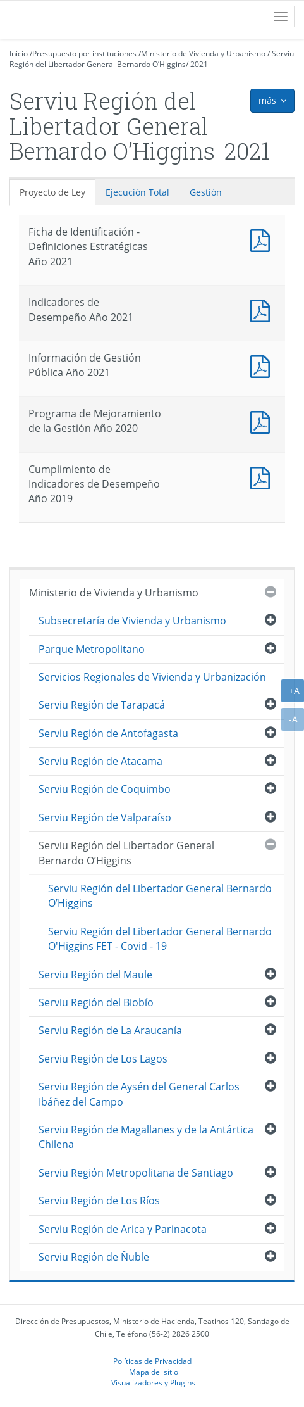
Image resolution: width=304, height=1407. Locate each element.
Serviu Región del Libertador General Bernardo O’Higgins (151, 59)
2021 (199, 64)
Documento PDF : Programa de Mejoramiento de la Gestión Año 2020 (263, 421)
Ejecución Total (137, 192)
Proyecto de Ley (52, 192)
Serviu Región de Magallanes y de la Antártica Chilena (146, 1137)
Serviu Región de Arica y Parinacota (123, 1229)
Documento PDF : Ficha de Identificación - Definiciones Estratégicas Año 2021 (263, 239)
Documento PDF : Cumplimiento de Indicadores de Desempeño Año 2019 (263, 476)
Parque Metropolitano (92, 649)
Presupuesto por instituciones (84, 53)
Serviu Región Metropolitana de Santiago (136, 1173)
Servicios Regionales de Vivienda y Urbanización (152, 677)
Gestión (206, 192)
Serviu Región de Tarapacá (102, 705)
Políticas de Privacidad (152, 1361)
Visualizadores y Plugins (153, 1382)
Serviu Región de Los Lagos (103, 1059)
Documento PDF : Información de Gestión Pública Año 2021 (263, 365)
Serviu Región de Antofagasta (108, 733)
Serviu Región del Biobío (96, 1002)
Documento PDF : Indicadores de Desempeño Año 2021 (263, 309)
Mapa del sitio (153, 1371)
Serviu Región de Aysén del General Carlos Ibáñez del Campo (139, 1094)
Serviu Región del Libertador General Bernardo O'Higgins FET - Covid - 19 (160, 938)
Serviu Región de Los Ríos (99, 1201)
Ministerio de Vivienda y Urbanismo (203, 53)
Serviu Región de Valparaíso (105, 817)
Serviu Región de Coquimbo (105, 789)
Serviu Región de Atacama (100, 761)
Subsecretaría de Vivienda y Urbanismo (132, 621)
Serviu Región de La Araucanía (110, 1030)
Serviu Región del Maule (95, 974)
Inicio (18, 53)
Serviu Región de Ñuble (94, 1257)
